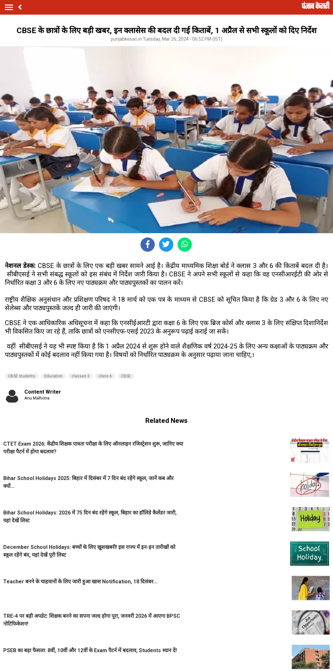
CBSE (126, 376)
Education (53, 376)
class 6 (105, 376)
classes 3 (80, 376)
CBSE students (21, 376)
